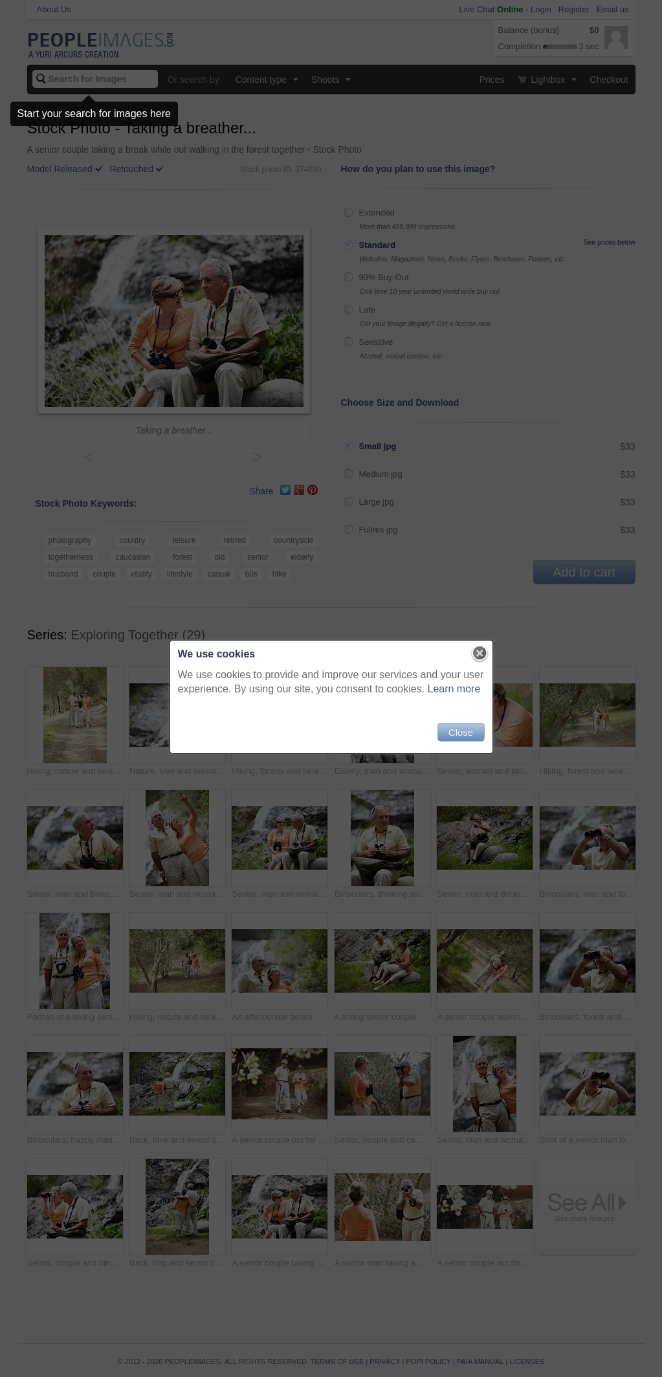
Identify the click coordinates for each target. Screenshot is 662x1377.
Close (460, 732)
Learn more (454, 688)
